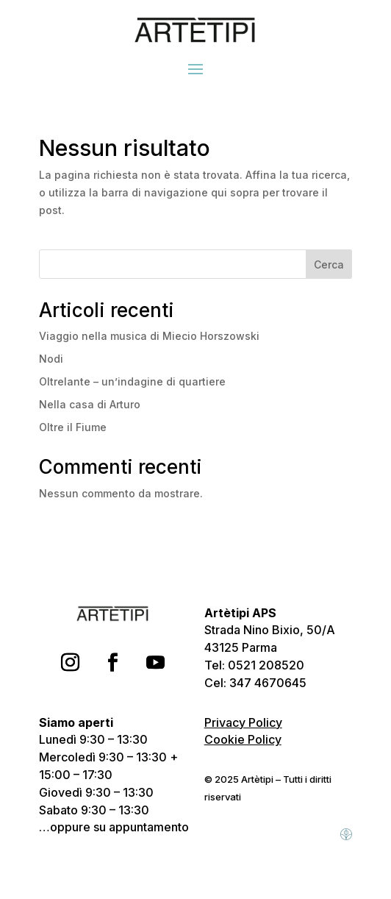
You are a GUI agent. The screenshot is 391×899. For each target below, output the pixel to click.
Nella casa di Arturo (89, 404)
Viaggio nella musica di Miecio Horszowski (149, 336)
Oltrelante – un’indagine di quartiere (132, 381)
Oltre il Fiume (73, 427)
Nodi (51, 358)
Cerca (329, 264)
